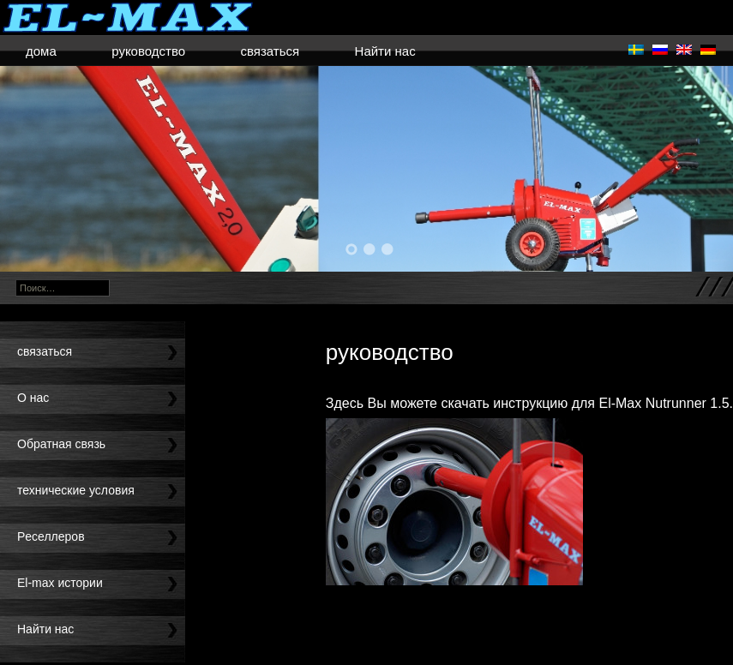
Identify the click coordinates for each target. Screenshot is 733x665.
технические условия (76, 490)
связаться (269, 51)
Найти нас (385, 51)
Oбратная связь (61, 444)
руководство (148, 51)
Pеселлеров (51, 536)
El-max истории (60, 583)
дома (41, 51)
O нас (33, 397)
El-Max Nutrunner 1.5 (663, 403)
